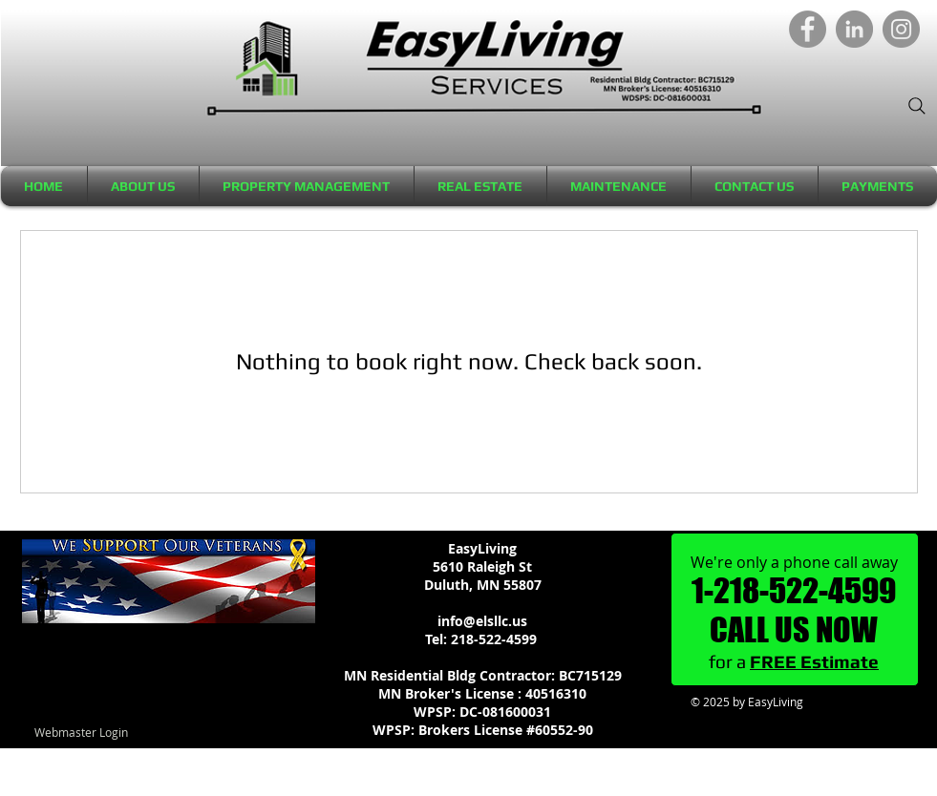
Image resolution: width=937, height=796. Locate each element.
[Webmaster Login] (81, 732)
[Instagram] (901, 29)
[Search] (917, 106)
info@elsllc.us (482, 621)
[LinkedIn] (854, 29)
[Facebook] (807, 29)
